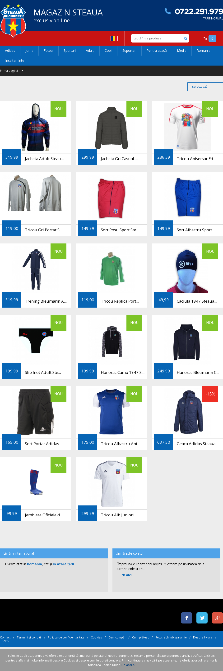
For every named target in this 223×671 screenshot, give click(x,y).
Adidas (10, 50)
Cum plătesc (140, 637)
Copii (108, 50)
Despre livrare (203, 637)
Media (181, 50)
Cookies (96, 637)
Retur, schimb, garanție (171, 637)
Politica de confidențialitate (66, 637)
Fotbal (48, 50)
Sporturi (70, 50)
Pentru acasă (157, 50)
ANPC (5, 640)
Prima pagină (9, 70)
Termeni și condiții (29, 637)
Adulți (90, 50)
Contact (5, 637)
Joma (29, 50)
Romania (203, 50)
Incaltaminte (14, 60)
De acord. (128, 665)
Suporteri (129, 50)
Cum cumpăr (117, 637)
